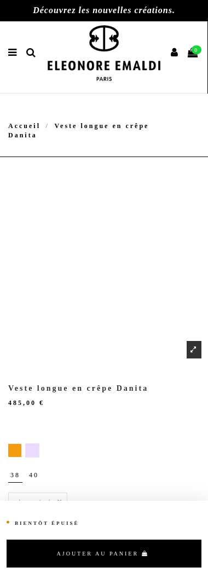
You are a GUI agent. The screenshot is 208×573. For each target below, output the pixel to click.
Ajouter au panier (103, 554)
